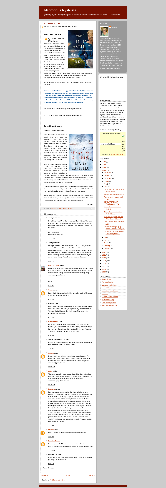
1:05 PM (51, 261)
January (107, 248)
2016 (104, 162)
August (106, 181)
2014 (104, 167)
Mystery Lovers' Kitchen (110, 297)
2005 (104, 272)
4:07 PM (51, 317)
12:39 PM (51, 367)
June (106, 187)
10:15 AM (51, 450)
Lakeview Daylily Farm (109, 285)
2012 (104, 252)
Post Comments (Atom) (57, 480)
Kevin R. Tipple (53, 265)
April (106, 240)
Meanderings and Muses (110, 291)
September (108, 178)
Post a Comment (48, 468)
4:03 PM (51, 299)
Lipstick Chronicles (108, 288)
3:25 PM (51, 437)
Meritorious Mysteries (60, 10)
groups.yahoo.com (117, 154)
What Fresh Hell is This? (110, 305)
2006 (104, 269)
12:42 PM (51, 385)
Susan (50, 290)
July (105, 184)
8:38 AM (51, 464)
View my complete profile (111, 68)
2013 (104, 170)
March (106, 243)
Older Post (91, 475)
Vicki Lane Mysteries (109, 303)
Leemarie (51, 389)
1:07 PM (51, 286)
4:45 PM (51, 349)
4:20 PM (51, 335)
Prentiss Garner (54, 441)
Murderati (105, 294)
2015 (104, 164)
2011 (104, 255)
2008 (104, 263)
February (107, 246)
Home (68, 475)
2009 (104, 261)
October (107, 175)
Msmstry (114, 27)
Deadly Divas (106, 279)
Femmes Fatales (107, 282)
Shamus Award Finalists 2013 (114, 194)
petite (50, 371)
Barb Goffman (53, 321)
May (105, 237)
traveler (51, 353)
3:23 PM (51, 425)
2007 (104, 266)
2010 (104, 258)
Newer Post (44, 475)
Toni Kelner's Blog (108, 300)
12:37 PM (51, 238)
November (108, 172)
